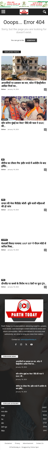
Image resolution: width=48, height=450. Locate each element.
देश (2, 419)
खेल (3, 159)
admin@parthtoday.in (28, 339)
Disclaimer (8, 443)
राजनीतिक (4, 119)
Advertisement (28, 443)
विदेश (3, 200)
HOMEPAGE (31, 40)
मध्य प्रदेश (4, 412)
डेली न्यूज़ (4, 427)
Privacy (17, 443)
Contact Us (39, 443)
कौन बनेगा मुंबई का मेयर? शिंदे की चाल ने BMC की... (22, 124)
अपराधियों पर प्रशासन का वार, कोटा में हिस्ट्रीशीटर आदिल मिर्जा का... (23, 84)
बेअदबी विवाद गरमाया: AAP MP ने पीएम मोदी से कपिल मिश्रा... (23, 245)
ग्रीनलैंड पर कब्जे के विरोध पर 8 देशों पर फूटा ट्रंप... (23, 283)
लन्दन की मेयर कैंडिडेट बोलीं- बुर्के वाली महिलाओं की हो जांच (23, 205)
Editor (3, 89)
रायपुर (3, 415)
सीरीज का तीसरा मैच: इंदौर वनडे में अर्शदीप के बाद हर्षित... (23, 164)
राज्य (3, 79)
